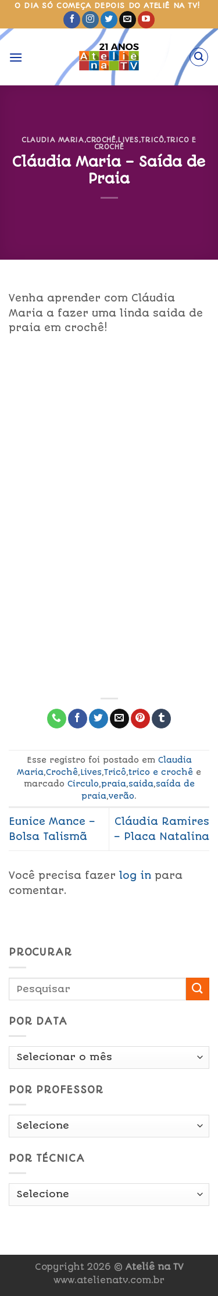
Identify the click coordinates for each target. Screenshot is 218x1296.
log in (135, 875)
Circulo (83, 783)
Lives (128, 140)
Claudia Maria (53, 140)
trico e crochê (160, 772)
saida (140, 783)
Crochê (101, 140)
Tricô (152, 140)
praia (113, 783)
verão (121, 795)
